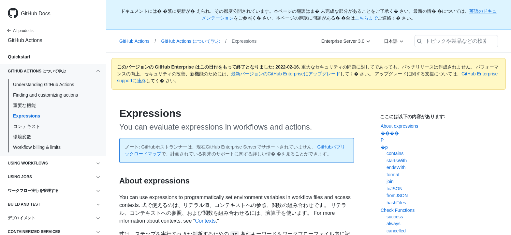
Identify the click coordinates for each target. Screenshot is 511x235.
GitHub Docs (36, 13)
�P (382, 140)
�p (384, 147)
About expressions (399, 126)
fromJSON (397, 195)
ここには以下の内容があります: (412, 116)
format (393, 174)
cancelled (396, 230)
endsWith (396, 167)
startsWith (397, 160)
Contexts (205, 221)
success (395, 216)
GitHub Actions (25, 40)
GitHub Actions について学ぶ (193, 41)
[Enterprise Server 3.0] (346, 41)
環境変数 (22, 136)
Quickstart (19, 56)
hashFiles (396, 202)
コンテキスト (26, 126)
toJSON (394, 188)
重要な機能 (24, 105)
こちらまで (366, 18)
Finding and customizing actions (45, 95)
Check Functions (398, 210)
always (394, 223)
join (390, 181)
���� (390, 133)
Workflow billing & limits (37, 147)
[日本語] (394, 41)
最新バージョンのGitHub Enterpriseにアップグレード (285, 73)
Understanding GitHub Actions (43, 84)
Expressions (26, 115)
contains (395, 153)
